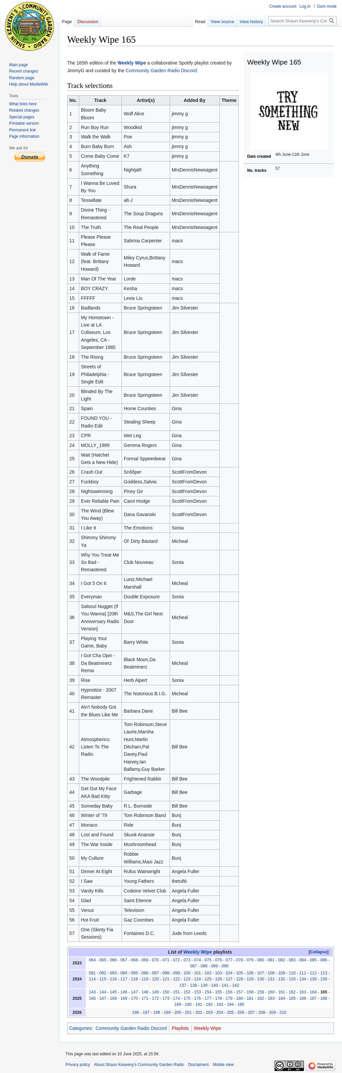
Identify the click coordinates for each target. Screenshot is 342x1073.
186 (302, 998)
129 (249, 979)
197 (146, 1012)
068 (134, 960)
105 (239, 973)
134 (302, 979)
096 (144, 973)
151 (176, 992)
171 (144, 998)
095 (134, 973)
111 (302, 973)
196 (135, 1012)
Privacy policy (77, 1064)
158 (249, 992)
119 (144, 979)
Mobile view (223, 1064)
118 (134, 979)
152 (186, 992)
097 (155, 973)
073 (186, 960)
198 (156, 1012)
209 (272, 1012)
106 (249, 973)
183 (271, 998)
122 (176, 979)
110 (292, 973)
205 (230, 1012)
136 (323, 979)
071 (165, 960)
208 (262, 1012)
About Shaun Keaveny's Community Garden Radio (139, 1064)
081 (271, 960)
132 (281, 979)
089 (214, 966)
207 (251, 1012)
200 (177, 1012)
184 (281, 998)
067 (123, 960)
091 (92, 973)
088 (203, 966)
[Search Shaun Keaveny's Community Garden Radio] (302, 20)
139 (203, 985)
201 (188, 1012)
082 (281, 960)
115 (102, 979)
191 (198, 1004)
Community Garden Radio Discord (161, 70)
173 (165, 998)
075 (207, 960)
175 (186, 998)
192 (209, 1004)
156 (228, 992)
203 (209, 1012)
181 (249, 998)
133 (292, 979)
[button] (319, 952)
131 (271, 979)
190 (188, 1004)
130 (260, 979)
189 (177, 1004)
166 (92, 998)
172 (155, 998)
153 (197, 992)
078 (239, 960)
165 (323, 992)
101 (197, 973)
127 (228, 979)
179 (228, 998)
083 (292, 960)
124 (197, 979)
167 (102, 998)
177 (207, 998)
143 (92, 992)
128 (239, 979)
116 (113, 979)
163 (302, 992)
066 (113, 960)
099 (176, 973)
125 (207, 979)
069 (144, 960)
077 (228, 960)
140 (214, 985)
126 (218, 979)
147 (134, 992)
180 (239, 998)
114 (92, 979)
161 (281, 992)
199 (167, 1012)
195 (240, 1004)
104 (228, 973)
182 (260, 998)
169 (123, 998)
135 (313, 979)
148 (144, 992)
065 (102, 960)
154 (207, 992)
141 (224, 985)
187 (313, 998)
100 (186, 973)
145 (113, 992)
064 (92, 960)
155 (218, 992)
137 (182, 985)
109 (281, 973)
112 (313, 973)
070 (155, 960)
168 (113, 998)
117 (123, 979)
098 (165, 973)
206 (240, 1012)
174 (176, 998)
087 (193, 966)
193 (219, 1004)
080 (260, 960)
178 (218, 998)
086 (323, 960)
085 (313, 960)
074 (197, 960)
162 (292, 992)
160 (271, 992)
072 (176, 960)
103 (218, 973)
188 (323, 998)
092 (102, 973)
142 (235, 985)
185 (292, 998)
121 (165, 979)
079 (249, 960)
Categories (80, 1028)
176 (197, 998)
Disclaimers (198, 1064)
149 (155, 992)
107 (260, 973)
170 (134, 998)
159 (260, 992)
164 (313, 992)
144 (102, 992)
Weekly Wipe (132, 63)
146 (123, 992)
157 (239, 992)
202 (198, 1012)
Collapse (318, 952)
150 (165, 992)
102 (207, 973)
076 (218, 960)
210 (283, 1012)
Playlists (180, 1028)
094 (123, 973)
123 (186, 979)
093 (113, 973)
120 (155, 979)
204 (219, 1012)
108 (271, 973)
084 (302, 960)
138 (193, 985)
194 (230, 1004)
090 (224, 966)
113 (323, 973)
